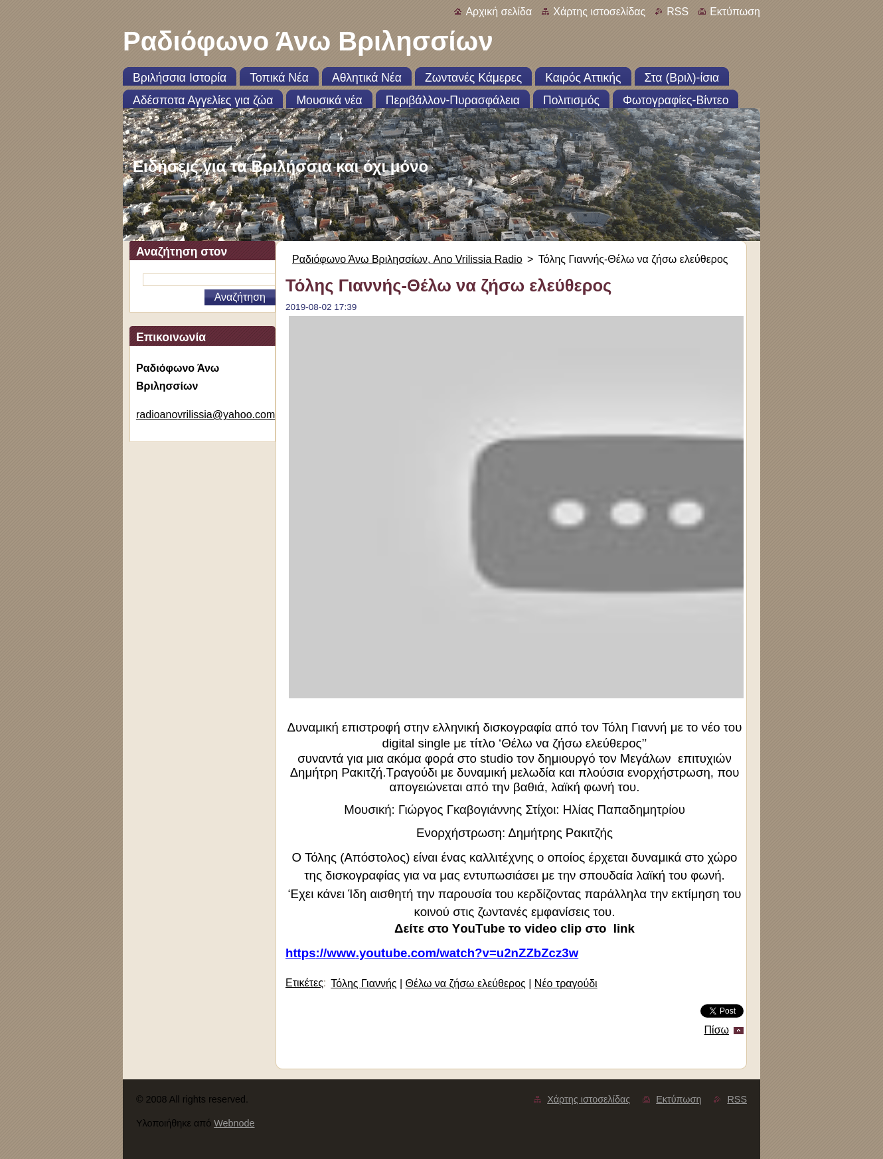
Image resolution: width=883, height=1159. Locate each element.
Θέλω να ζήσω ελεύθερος (466, 983)
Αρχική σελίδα (498, 11)
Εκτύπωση (735, 11)
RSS (677, 11)
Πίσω (716, 1030)
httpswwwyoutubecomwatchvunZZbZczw (431, 953)
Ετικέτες (304, 982)
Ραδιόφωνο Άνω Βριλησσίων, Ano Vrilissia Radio (407, 259)
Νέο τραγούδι (566, 983)
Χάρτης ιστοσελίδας (599, 11)
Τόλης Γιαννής (363, 983)
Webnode (234, 1123)
